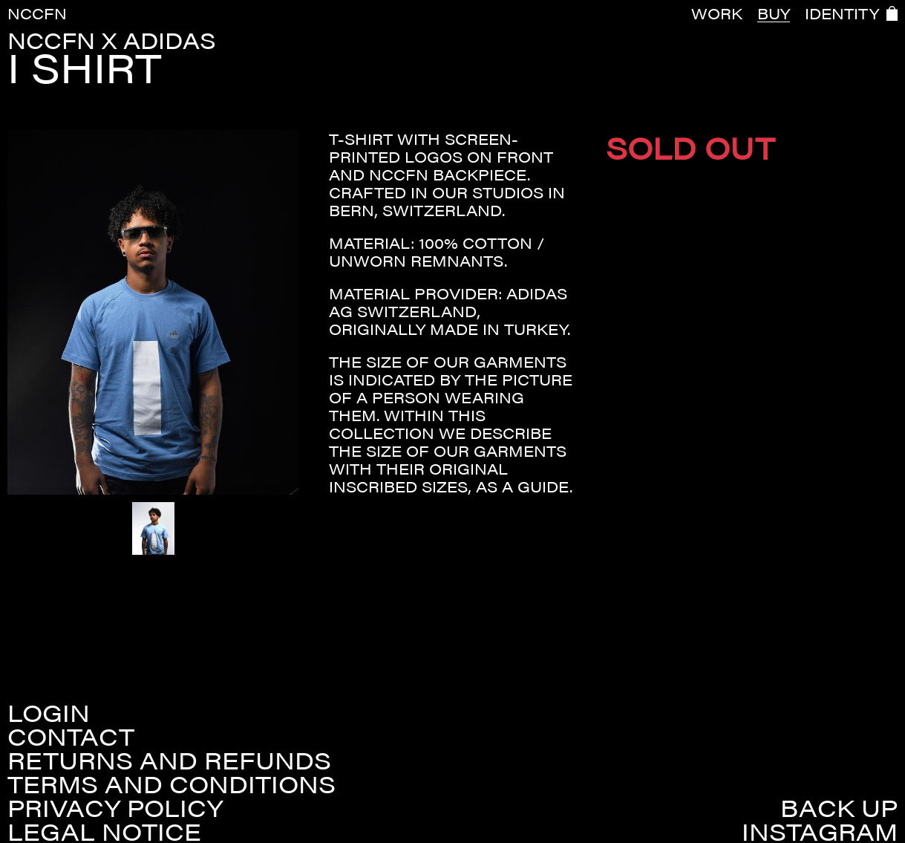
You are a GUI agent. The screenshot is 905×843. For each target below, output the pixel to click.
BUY (773, 13)
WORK (716, 13)
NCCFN (37, 13)
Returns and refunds (169, 760)
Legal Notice (104, 831)
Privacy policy (115, 807)
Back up (839, 807)
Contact (70, 736)
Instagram (820, 831)
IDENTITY (842, 13)
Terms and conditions (171, 783)
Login (48, 712)
